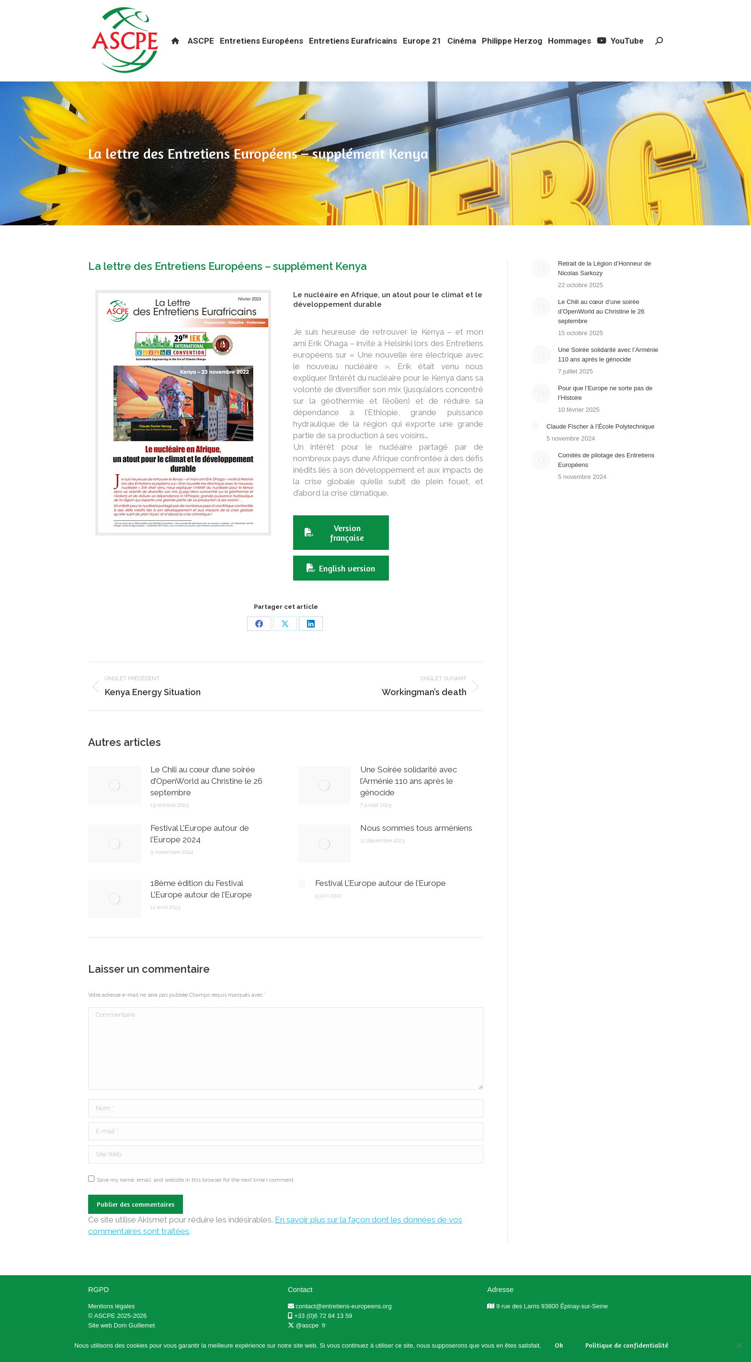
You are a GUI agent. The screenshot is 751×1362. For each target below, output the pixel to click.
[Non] (739, 1345)
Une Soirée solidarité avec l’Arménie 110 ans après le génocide (408, 798)
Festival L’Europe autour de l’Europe (380, 900)
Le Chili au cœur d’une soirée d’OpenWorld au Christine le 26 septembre (206, 798)
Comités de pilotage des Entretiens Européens (606, 477)
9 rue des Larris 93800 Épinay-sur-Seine (552, 1323)
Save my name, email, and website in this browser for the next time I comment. (196, 1197)
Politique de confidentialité (626, 1345)
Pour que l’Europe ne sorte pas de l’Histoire (605, 410)
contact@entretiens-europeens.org (343, 1323)
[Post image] (114, 802)
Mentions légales (111, 1323)
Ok (559, 1345)
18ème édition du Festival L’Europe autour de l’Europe (201, 906)
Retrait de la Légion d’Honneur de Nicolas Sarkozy (604, 285)
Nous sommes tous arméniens (416, 845)
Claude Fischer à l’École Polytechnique (600, 443)
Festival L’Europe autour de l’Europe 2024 (199, 850)
